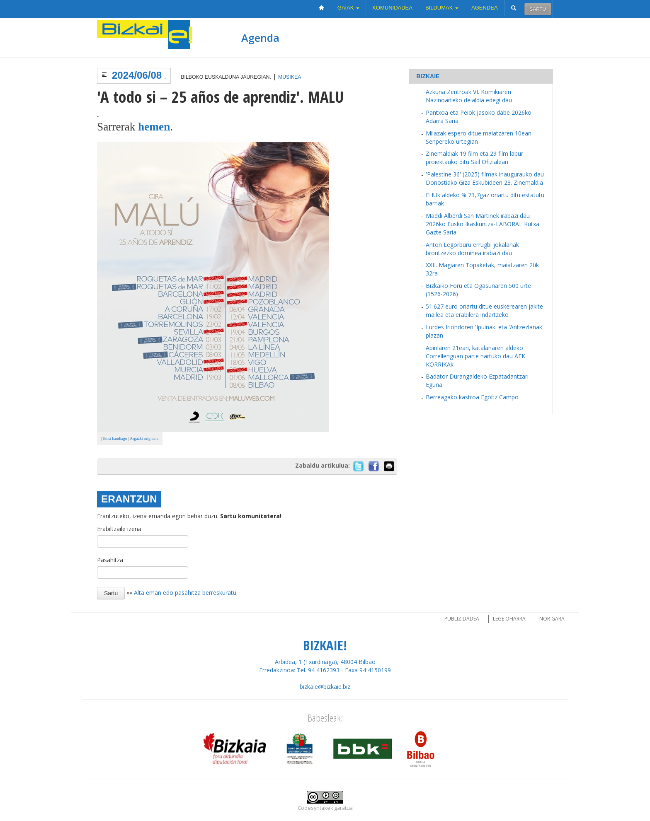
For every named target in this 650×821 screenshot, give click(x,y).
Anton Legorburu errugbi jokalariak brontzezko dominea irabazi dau (472, 249)
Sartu (538, 9)
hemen (154, 127)
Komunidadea (392, 8)
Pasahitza (110, 560)
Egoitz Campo (500, 397)
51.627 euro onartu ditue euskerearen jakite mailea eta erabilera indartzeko (484, 310)
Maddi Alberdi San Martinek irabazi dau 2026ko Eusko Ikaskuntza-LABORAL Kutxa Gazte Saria (482, 224)
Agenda (260, 38)
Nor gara (552, 618)
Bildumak (441, 8)
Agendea (484, 8)
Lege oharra (509, 618)
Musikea (289, 77)
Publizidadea (461, 618)
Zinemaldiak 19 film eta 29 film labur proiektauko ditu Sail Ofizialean (474, 158)
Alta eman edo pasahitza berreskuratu (185, 592)
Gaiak (348, 8)
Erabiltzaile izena (119, 529)
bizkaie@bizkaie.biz (325, 687)
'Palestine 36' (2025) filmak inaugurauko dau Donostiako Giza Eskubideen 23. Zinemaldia (485, 178)
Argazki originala (144, 438)
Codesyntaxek (315, 807)
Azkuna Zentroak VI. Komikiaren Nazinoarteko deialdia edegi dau (469, 96)
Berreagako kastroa (452, 397)
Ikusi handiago (114, 438)
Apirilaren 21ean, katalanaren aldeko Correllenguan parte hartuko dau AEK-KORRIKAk (476, 356)
